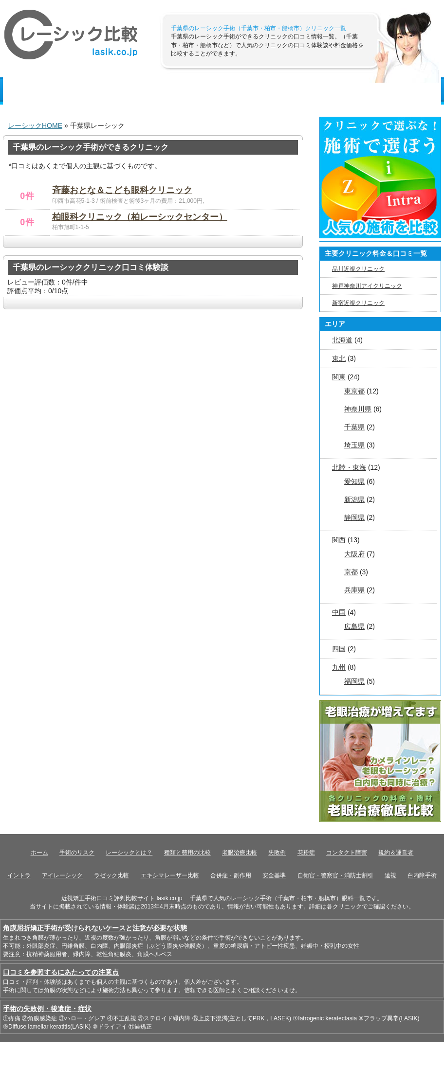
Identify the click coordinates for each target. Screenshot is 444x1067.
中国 (339, 612)
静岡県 (354, 517)
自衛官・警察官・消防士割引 (335, 875)
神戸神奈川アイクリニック (367, 286)
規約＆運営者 (395, 852)
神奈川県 (357, 409)
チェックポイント (375, 91)
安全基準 (274, 875)
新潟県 (354, 499)
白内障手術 (422, 875)
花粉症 (306, 852)
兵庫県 (354, 590)
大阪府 (354, 554)
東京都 (354, 391)
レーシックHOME (35, 125)
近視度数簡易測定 (299, 91)
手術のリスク (229, 91)
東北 (339, 358)
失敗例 (277, 852)
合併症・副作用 (230, 875)
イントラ (19, 875)
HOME (24, 91)
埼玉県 (354, 445)
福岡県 (354, 681)
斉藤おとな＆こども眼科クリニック (122, 190)
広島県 (354, 626)
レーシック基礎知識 (86, 91)
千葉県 (354, 427)
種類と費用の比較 (187, 852)
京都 (351, 572)
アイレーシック (62, 875)
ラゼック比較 (111, 875)
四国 (339, 649)
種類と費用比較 (163, 91)
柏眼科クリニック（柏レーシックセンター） (139, 217)
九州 (339, 667)
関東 (339, 377)
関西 (339, 540)
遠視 (390, 875)
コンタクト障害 (346, 852)
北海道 (342, 340)
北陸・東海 (349, 467)
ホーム (39, 852)
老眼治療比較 (239, 852)
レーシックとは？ (129, 852)
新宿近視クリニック (358, 303)
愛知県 (354, 481)
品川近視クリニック (358, 269)
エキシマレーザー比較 (170, 875)
